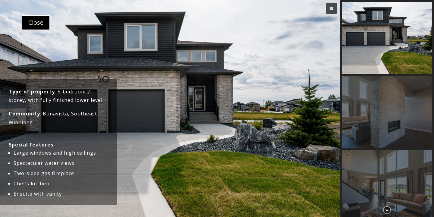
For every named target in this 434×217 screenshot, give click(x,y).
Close (35, 22)
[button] (331, 8)
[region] (217, 108)
